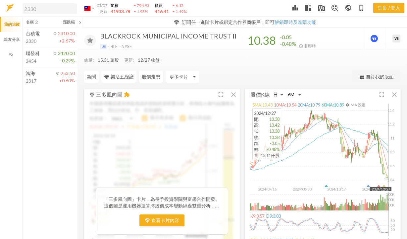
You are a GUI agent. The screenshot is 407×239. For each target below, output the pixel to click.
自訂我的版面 (376, 77)
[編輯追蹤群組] (11, 54)
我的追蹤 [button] (12, 24)
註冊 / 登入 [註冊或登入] (389, 8)
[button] (48, 8)
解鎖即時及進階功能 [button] (295, 22)
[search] (50, 8)
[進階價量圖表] (374, 38)
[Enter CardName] (182, 77)
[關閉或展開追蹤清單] (80, 22)
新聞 (91, 76)
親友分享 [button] (12, 39)
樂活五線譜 (119, 77)
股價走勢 (151, 76)
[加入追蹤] (90, 40)
